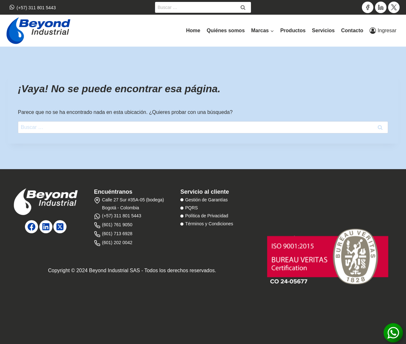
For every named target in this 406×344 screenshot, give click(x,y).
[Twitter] (394, 7)
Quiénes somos (226, 30)
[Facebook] (367, 7)
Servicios (323, 30)
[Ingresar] (383, 30)
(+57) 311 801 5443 (33, 7)
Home (193, 30)
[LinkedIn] (380, 7)
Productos (293, 30)
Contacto (352, 30)
